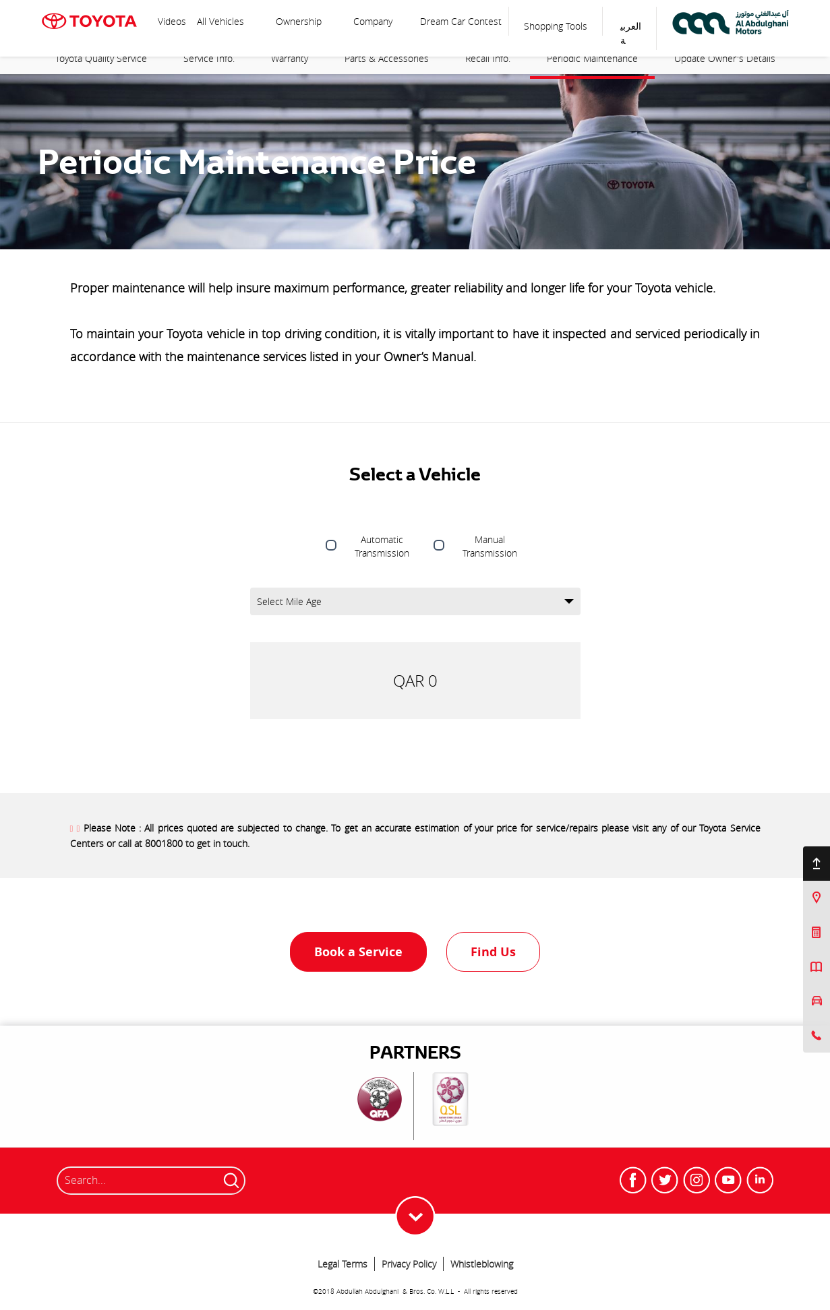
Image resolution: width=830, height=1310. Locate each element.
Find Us (493, 951)
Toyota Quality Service (101, 58)
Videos (172, 21)
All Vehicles (222, 21)
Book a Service (358, 951)
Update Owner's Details (724, 58)
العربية (630, 33)
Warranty (289, 58)
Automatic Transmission (382, 546)
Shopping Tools (555, 26)
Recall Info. (487, 58)
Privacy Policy (409, 1263)
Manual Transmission (490, 546)
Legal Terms (342, 1263)
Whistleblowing (481, 1263)
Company (372, 21)
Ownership (299, 21)
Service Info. (209, 58)
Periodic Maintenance (592, 58)
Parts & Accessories (387, 58)
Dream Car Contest (461, 21)
